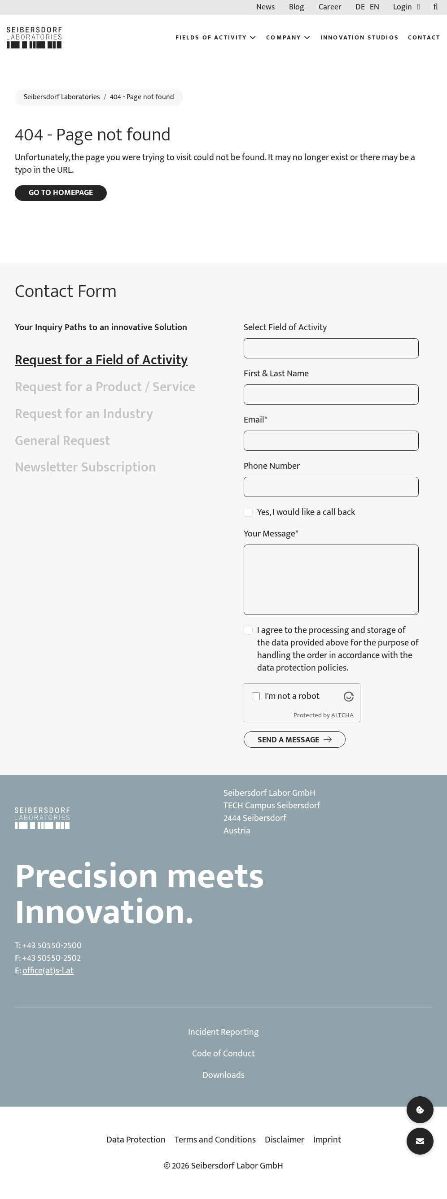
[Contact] (420, 1141)
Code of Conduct (223, 1053)
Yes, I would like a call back (306, 512)
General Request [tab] (62, 441)
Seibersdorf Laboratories (62, 97)
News (265, 8)
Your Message (271, 534)
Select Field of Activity (285, 327)
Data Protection (136, 1140)
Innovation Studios (359, 37)
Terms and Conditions (215, 1140)
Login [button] (408, 8)
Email (255, 420)
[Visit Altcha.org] (349, 696)
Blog (296, 8)
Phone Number (272, 466)
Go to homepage (61, 193)
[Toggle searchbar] (435, 7)
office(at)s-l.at (48, 970)
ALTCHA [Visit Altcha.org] (342, 715)
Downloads (223, 1075)
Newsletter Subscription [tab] (85, 467)
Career (330, 8)
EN (374, 8)
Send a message (288, 740)
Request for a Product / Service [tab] (105, 387)
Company (288, 37)
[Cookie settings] (420, 1109)
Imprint (327, 1140)
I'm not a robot (292, 696)
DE (360, 8)
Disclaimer (284, 1140)
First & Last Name (276, 373)
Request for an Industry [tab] (84, 414)
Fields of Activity (216, 37)
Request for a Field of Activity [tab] (101, 360)
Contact (424, 37)
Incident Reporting (223, 1032)
